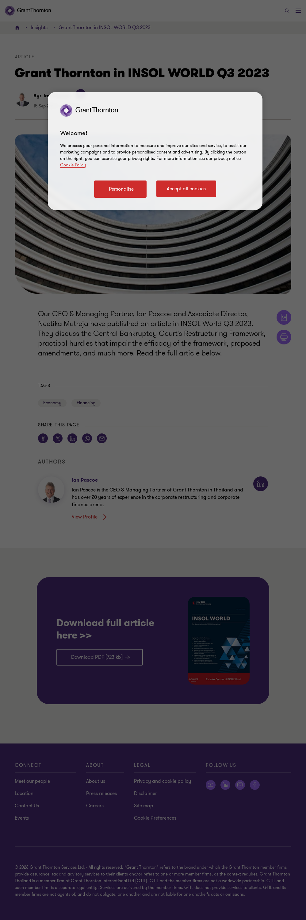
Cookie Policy (73, 165)
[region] (155, 151)
